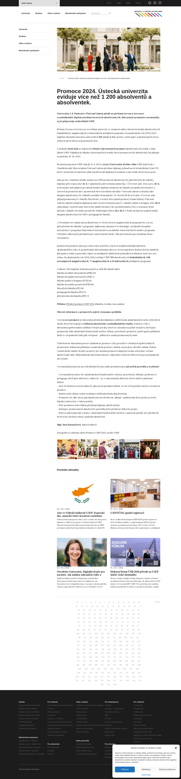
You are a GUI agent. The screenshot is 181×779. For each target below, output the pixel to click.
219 (139, 673)
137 (102, 645)
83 (117, 626)
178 (84, 661)
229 (133, 677)
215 (115, 673)
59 (117, 618)
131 (133, 641)
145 (84, 649)
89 (84, 630)
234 (95, 680)
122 (78, 641)
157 (90, 653)
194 (114, 665)
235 (102, 680)
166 (78, 657)
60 (122, 618)
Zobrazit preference (167, 769)
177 (78, 661)
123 (84, 641)
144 (78, 649)
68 (101, 622)
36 (122, 610)
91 (94, 630)
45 (106, 614)
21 (108, 606)
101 (84, 634)
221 (83, 677)
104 (102, 634)
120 (131, 638)
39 (138, 610)
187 (139, 661)
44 (100, 614)
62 (133, 618)
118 (120, 638)
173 (121, 657)
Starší (158, 602)
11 (123, 602)
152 (127, 649)
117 (114, 638)
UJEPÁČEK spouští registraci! (127, 512)
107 (121, 634)
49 (128, 614)
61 (127, 618)
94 (111, 630)
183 (114, 661)
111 (79, 638)
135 (90, 645)
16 (82, 606)
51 (139, 614)
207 (131, 669)
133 (78, 645)
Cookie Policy (146, 775)
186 (132, 661)
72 (122, 622)
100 (78, 634)
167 (84, 657)
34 (111, 610)
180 (96, 661)
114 (96, 638)
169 (96, 657)
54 (89, 618)
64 (79, 622)
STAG (138, 3)
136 (96, 645)
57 (106, 618)
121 (138, 638)
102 (90, 634)
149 (109, 649)
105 (108, 634)
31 (95, 610)
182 (108, 661)
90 (89, 630)
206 (124, 669)
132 (139, 641)
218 (133, 673)
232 (83, 680)
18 (92, 606)
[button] (176, 748)
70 (112, 622)
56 (100, 618)
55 (95, 618)
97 (128, 630)
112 (85, 638)
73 (128, 622)
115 (102, 638)
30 (90, 610)
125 (96, 641)
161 (114, 653)
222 (89, 677)
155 (78, 653)
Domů (62, 78)
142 (133, 645)
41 (84, 614)
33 (106, 610)
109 (133, 634)
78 (90, 626)
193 (108, 665)
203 (105, 669)
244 (115, 684)
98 (133, 630)
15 (76, 606)
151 (121, 649)
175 (133, 657)
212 (96, 673)
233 (89, 680)
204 (111, 669)
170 (103, 657)
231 (77, 680)
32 (100, 610)
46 (111, 614)
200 (86, 669)
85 (127, 626)
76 (79, 626)
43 (95, 614)
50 (134, 614)
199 (79, 669)
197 (133, 665)
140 (120, 645)
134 (84, 645)
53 (84, 618)
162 (120, 653)
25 (129, 606)
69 (106, 622)
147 (96, 649)
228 (127, 677)
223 (95, 677)
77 (84, 626)
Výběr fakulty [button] (39, 3)
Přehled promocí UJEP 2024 (80, 304)
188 (78, 665)
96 (122, 630)
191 (96, 665)
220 (77, 677)
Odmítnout (146, 769)
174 (127, 657)
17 (87, 606)
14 (139, 602)
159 (102, 653)
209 (78, 673)
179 (90, 661)
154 (139, 649)
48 (123, 614)
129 (121, 641)
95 (117, 630)
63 (138, 618)
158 (96, 653)
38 (133, 610)
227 (121, 677)
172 (115, 657)
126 (102, 641)
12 (128, 602)
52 (78, 618)
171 (109, 657)
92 (100, 630)
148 (103, 649)
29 (84, 610)
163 (126, 653)
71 (117, 622)
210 (84, 673)
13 (134, 602)
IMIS (128, 3)
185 (126, 661)
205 (118, 669)
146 (90, 649)
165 (139, 653)
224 (102, 677)
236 (108, 680)
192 (102, 665)
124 (90, 641)
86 (133, 626)
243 (108, 684)
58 (111, 618)
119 (126, 638)
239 (127, 680)
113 (91, 638)
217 (127, 673)
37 (127, 610)
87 (138, 626)
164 (133, 653)
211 (91, 673)
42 (89, 614)
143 (139, 645)
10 (118, 602)
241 (140, 680)
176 (139, 657)
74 (133, 622)
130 (127, 641)
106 (114, 634)
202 (98, 669)
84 (122, 626)
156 (84, 653)
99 (139, 630)
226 (114, 677)
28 (79, 610)
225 (108, 677)
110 (139, 634)
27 (140, 606)
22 (113, 606)
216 (121, 673)
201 (92, 669)
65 (84, 622)
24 (124, 606)
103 (96, 634)
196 (127, 665)
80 (101, 626)
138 (108, 645)
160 (108, 653)
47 (117, 614)
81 (106, 626)
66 (90, 622)
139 (114, 645)
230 (140, 677)
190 (90, 665)
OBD (119, 3)
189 (84, 665)
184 (120, 661)
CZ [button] (110, 3)
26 (135, 606)
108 (127, 634)
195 (120, 665)
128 (115, 641)
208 (137, 669)
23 (119, 606)
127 (109, 641)
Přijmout (124, 769)
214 (108, 673)
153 (133, 649)
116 (108, 638)
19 (97, 606)
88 (78, 630)
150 (115, 649)
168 (90, 657)
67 (95, 622)
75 (139, 622)
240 (133, 680)
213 (102, 673)
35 (117, 610)
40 (78, 614)
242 (102, 684)
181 (103, 661)
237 (114, 680)
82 (111, 626)
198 (139, 665)
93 (106, 630)
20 (103, 606)
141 (127, 645)
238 (121, 680)
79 (95, 626)
